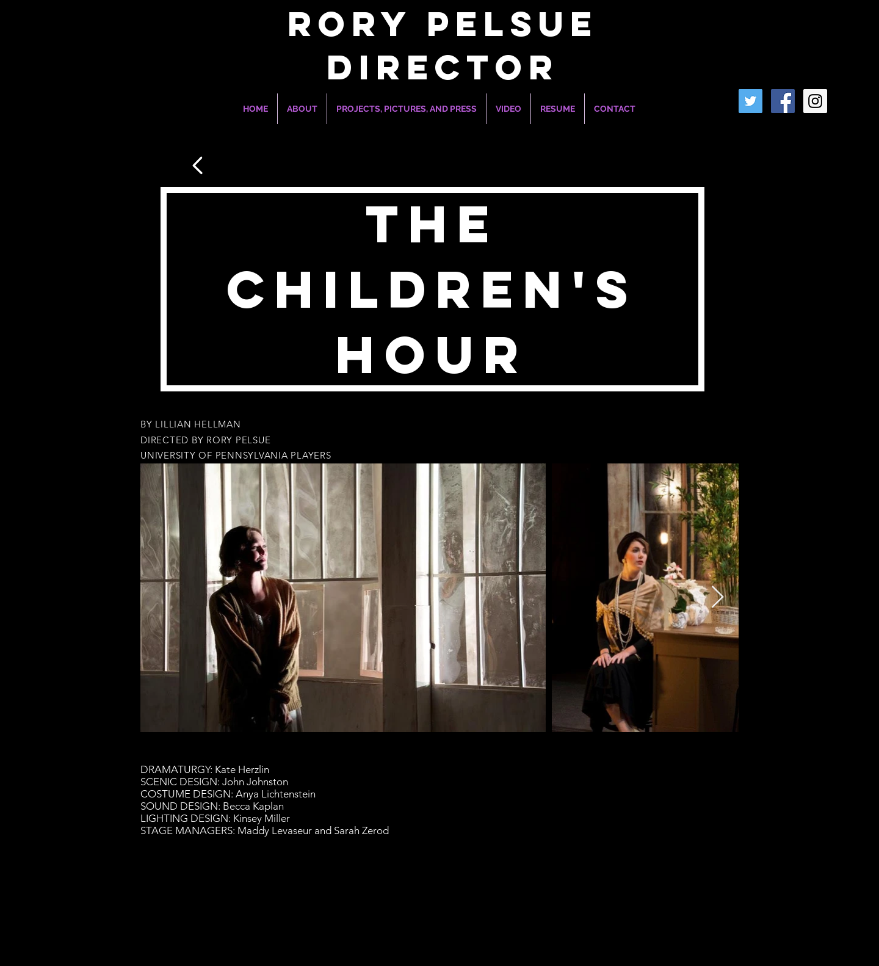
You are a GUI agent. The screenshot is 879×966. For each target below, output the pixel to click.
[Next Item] (718, 597)
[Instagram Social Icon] (815, 101)
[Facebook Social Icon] (783, 101)
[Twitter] (750, 101)
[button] (406, 108)
